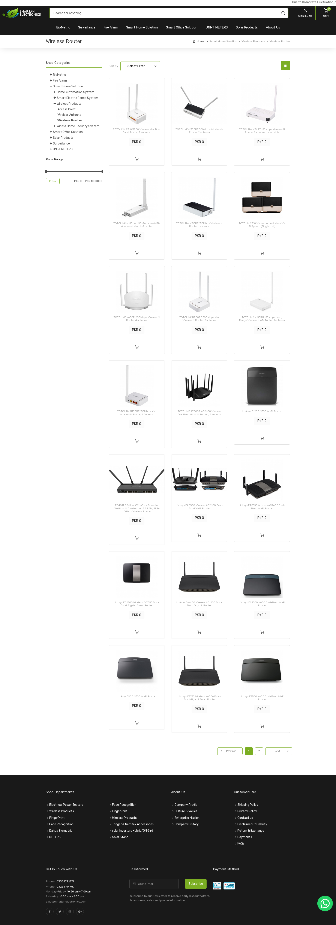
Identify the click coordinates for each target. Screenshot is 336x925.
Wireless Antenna (69, 115)
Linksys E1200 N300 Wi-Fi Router (262, 411)
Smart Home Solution (142, 27)
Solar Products (247, 27)
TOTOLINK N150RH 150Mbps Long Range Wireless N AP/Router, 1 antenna (262, 319)
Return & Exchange (250, 831)
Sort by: (114, 66)
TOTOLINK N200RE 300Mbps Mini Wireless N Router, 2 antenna (199, 319)
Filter (52, 181)
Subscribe (196, 884)
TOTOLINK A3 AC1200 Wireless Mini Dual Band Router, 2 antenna (136, 131)
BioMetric (63, 27)
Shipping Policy (247, 805)
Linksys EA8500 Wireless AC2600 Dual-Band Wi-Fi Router (199, 507)
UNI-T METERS (217, 27)
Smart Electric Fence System (77, 98)
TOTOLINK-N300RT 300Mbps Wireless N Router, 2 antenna (199, 131)
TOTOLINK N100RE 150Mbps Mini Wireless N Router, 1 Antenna (136, 413)
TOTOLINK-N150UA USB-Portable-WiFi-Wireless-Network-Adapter (136, 225)
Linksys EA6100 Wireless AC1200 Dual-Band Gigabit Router (199, 604)
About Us (273, 27)
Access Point (66, 109)
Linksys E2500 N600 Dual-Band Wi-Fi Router (262, 698)
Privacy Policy (247, 811)
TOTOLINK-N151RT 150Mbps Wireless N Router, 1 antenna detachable (262, 131)
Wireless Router (69, 120)
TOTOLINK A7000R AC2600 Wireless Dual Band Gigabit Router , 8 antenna (199, 413)
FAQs (240, 843)
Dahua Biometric (60, 831)
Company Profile (186, 805)
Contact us (245, 818)
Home (200, 41)
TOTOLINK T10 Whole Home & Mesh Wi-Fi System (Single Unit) (262, 225)
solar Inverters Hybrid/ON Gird (132, 831)
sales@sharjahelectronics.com (66, 901)
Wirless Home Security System (78, 126)
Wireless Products (69, 104)
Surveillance (86, 27)
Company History (187, 824)
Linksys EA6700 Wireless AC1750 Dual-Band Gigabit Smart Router (136, 604)
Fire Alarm (111, 27)
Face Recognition (61, 824)
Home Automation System (75, 92)
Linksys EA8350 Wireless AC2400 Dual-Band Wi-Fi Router (262, 507)
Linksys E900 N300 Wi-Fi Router (136, 696)
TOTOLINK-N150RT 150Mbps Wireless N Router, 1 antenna (199, 225)
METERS (55, 837)
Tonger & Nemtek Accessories (133, 824)
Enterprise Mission (187, 818)
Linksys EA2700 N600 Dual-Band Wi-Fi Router (262, 604)
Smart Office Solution (181, 27)
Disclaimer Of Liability (252, 824)
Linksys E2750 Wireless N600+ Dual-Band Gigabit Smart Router (199, 698)
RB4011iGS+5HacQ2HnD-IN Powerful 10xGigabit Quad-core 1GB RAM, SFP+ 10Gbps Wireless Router (136, 508)
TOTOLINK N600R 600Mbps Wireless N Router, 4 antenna (137, 319)
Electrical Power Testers (66, 805)
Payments (244, 837)
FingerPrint (57, 818)
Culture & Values (186, 811)
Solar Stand (120, 837)
